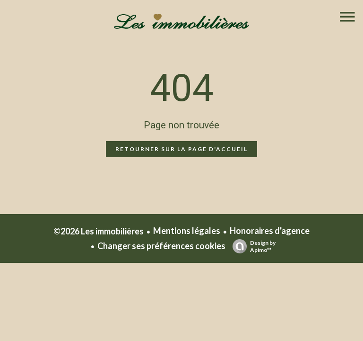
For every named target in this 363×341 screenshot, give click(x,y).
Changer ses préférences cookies (161, 246)
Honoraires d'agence (270, 230)
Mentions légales (186, 230)
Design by (252, 246)
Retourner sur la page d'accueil (181, 149)
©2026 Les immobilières (98, 231)
